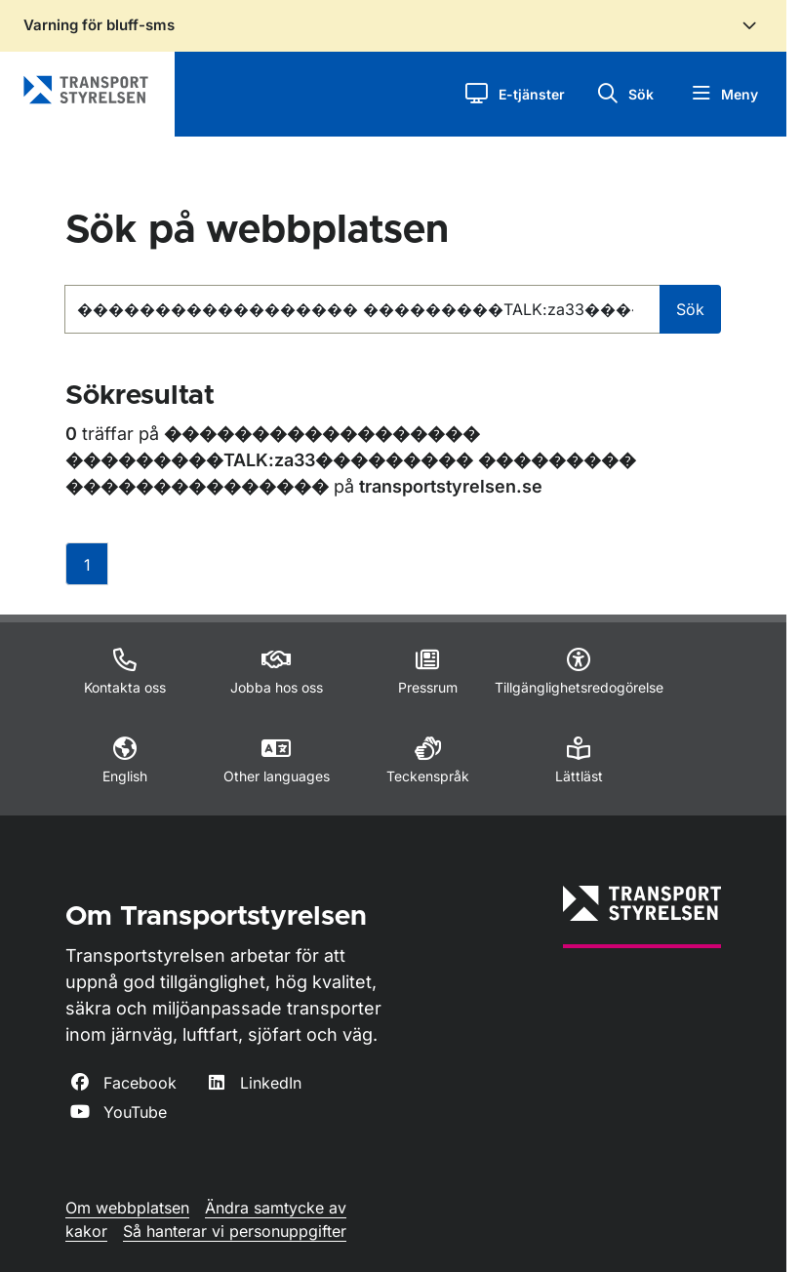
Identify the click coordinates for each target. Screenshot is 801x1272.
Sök (690, 309)
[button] (515, 94)
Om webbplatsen (127, 1207)
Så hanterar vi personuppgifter (234, 1231)
